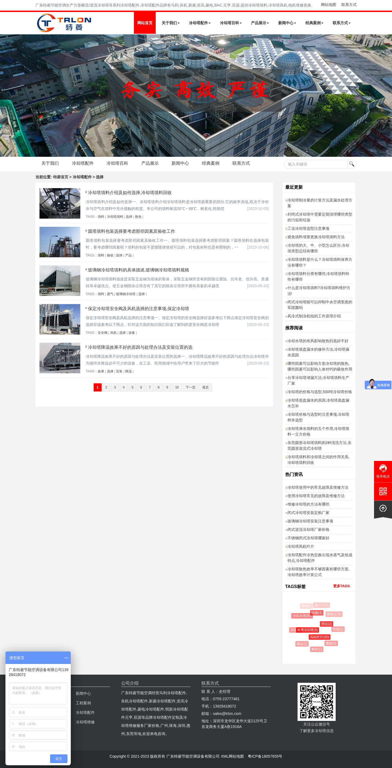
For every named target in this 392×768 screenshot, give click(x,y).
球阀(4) (306, 606)
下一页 (190, 387)
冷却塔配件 (200, 23)
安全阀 (103, 333)
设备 (131, 333)
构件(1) (317, 649)
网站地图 (328, 4)
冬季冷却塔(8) (308, 630)
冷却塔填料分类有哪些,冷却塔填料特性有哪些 (318, 276)
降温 (128, 371)
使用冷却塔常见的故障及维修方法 (316, 496)
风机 (113, 333)
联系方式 (349, 4)
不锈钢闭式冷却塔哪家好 (308, 538)
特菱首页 (60, 177)
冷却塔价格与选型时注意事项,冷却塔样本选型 (318, 417)
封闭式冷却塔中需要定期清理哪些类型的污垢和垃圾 (319, 217)
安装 (119, 371)
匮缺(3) (331, 643)
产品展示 (260, 23)
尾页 (205, 387)
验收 (110, 255)
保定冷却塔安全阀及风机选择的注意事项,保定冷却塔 (138, 308)
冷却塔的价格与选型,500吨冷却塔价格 (319, 392)
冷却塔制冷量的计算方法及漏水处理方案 (319, 203)
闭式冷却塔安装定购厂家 (308, 512)
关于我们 (171, 23)
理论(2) (327, 624)
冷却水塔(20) (302, 616)
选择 (129, 217)
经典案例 (314, 23)
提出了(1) (322, 605)
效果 (101, 371)
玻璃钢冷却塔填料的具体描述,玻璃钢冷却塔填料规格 (138, 270)
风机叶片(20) (320, 637)
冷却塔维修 (85, 722)
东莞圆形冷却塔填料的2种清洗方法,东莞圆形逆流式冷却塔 (319, 445)
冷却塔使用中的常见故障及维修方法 (317, 487)
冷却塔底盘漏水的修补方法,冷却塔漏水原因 (318, 352)
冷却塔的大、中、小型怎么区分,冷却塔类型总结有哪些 (318, 248)
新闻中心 (287, 23)
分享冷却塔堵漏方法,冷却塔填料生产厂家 (318, 380)
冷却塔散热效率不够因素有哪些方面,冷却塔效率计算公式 (318, 572)
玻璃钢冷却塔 (126, 294)
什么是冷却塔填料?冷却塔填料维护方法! (319, 291)
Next (5, 95)
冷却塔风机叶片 (300, 546)
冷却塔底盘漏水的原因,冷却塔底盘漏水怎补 (318, 403)
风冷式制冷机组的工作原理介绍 (314, 316)
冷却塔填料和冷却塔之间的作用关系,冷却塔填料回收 (318, 460)
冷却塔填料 (115, 217)
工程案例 (83, 703)
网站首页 (144, 23)
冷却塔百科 (231, 23)
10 (177, 387)
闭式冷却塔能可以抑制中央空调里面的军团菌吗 (319, 305)
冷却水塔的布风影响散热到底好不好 (317, 341)
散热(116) (334, 614)
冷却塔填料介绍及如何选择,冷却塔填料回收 (130, 192)
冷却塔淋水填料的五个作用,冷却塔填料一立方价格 (318, 431)
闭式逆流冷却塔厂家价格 (308, 529)
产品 (128, 255)
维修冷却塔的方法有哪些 (308, 504)
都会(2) (302, 644)
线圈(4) (317, 613)
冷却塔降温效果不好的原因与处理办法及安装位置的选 (140, 347)
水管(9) (296, 630)
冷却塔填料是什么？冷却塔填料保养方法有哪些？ (319, 262)
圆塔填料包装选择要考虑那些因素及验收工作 (131, 231)
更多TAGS (341, 586)
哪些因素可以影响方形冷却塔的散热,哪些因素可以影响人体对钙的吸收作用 (319, 366)
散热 (138, 217)
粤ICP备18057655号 (265, 756)
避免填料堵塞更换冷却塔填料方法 (316, 237)
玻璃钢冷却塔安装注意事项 (310, 521)
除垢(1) (338, 629)
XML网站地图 (232, 756)
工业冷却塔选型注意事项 (308, 228)
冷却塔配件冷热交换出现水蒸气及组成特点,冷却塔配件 (319, 558)
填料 (101, 217)
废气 (110, 294)
